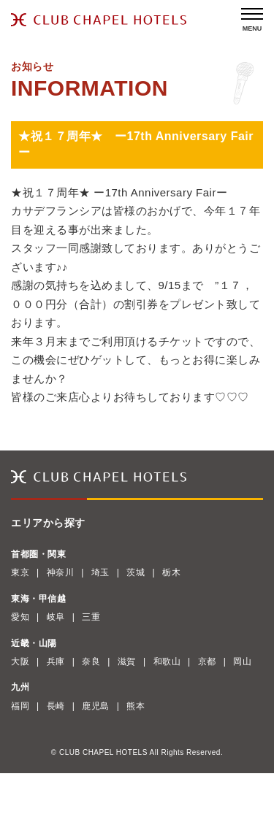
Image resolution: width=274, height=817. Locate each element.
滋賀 (127, 661)
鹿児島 (96, 706)
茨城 (135, 572)
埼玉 (100, 572)
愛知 (20, 617)
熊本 (135, 706)
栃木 (171, 572)
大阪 (20, 661)
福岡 (20, 706)
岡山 (242, 661)
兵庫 (56, 661)
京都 (207, 661)
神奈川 (61, 572)
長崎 (56, 706)
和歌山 (167, 661)
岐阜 (56, 617)
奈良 (91, 661)
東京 (20, 572)
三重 (91, 617)
